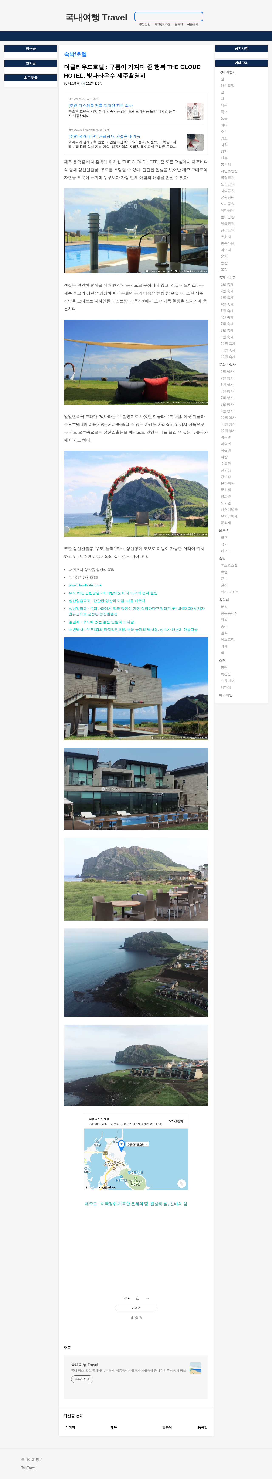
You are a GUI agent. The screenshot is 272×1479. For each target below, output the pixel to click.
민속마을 (227, 243)
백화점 (226, 687)
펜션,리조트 (230, 592)
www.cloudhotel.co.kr (85, 585)
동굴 (224, 118)
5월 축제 (227, 311)
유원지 (226, 237)
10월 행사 (228, 417)
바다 (224, 125)
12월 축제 (228, 357)
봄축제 (179, 24)
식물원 (226, 450)
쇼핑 (222, 660)
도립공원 (227, 184)
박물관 (226, 437)
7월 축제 (227, 324)
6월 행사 (227, 391)
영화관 (226, 496)
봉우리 (226, 164)
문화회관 (227, 483)
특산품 (226, 674)
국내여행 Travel (96, 17)
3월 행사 (227, 384)
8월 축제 (227, 330)
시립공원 (227, 191)
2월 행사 (227, 378)
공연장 (226, 477)
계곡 (224, 105)
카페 (224, 646)
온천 (224, 256)
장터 (224, 667)
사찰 (224, 145)
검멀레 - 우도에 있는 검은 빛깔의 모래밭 (101, 622)
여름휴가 (192, 24)
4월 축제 (227, 304)
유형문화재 (229, 516)
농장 (224, 263)
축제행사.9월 (162, 24)
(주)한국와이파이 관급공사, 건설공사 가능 (104, 136)
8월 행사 (227, 404)
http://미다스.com (79, 99)
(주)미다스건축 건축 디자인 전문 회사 (100, 105)
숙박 (222, 558)
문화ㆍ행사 (227, 364)
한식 (224, 620)
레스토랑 (227, 639)
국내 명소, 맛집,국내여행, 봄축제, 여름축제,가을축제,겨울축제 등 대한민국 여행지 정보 (128, 1370)
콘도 (224, 578)
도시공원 (227, 204)
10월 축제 (228, 343)
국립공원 (227, 177)
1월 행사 (227, 371)
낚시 (224, 544)
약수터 (226, 250)
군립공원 (227, 197)
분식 (224, 606)
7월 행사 (227, 398)
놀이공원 (227, 217)
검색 (198, 16)
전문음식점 (229, 613)
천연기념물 (229, 509)
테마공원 (227, 210)
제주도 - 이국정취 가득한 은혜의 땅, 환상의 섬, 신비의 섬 (136, 1203)
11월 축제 (228, 350)
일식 (224, 633)
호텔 (224, 572)
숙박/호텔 (75, 54)
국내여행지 (227, 72)
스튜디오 (227, 680)
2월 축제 (227, 291)
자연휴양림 (229, 171)
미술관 (226, 444)
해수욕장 (227, 85)
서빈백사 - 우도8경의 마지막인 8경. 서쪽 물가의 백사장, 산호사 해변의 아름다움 (133, 630)
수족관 (226, 463)
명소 (224, 138)
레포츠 (224, 530)
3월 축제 (227, 297)
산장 (224, 585)
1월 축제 (227, 284)
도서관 (226, 503)
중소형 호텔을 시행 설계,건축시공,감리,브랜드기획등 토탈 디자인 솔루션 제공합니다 (122, 113)
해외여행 (225, 695)
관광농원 (227, 230)
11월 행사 (228, 424)
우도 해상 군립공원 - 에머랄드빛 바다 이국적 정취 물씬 (113, 593)
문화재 (226, 523)
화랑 (224, 457)
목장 (224, 269)
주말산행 (144, 24)
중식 (224, 626)
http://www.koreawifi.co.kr (85, 130)
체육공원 (227, 223)
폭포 (224, 112)
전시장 (226, 470)
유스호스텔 (229, 565)
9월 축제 (227, 337)
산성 (224, 158)
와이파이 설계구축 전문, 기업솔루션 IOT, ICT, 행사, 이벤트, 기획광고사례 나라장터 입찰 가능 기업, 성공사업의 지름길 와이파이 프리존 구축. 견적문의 (122, 144)
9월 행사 (227, 411)
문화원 (226, 490)
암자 (224, 151)
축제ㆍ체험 (227, 277)
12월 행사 (228, 431)
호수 (224, 131)
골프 (224, 537)
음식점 (224, 599)
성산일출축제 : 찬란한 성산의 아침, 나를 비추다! (107, 601)
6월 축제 (227, 317)
